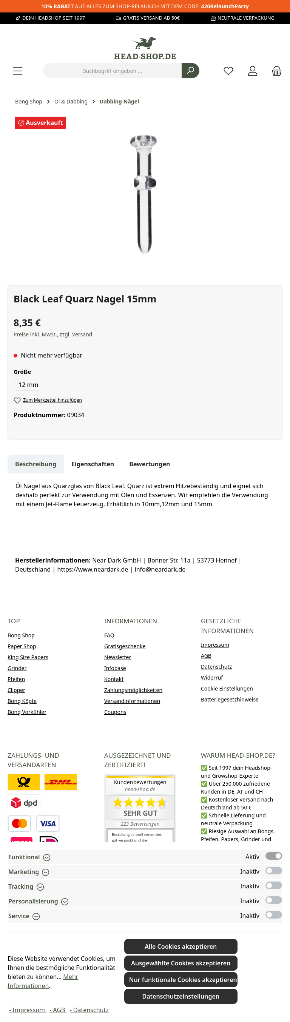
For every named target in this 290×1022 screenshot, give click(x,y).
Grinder (17, 668)
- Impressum (27, 1010)
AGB (206, 655)
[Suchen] (190, 70)
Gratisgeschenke (124, 646)
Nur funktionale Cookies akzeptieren (183, 980)
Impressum (215, 644)
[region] (145, 194)
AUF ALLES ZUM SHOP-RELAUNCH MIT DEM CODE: (144, 6)
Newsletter (117, 657)
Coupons (115, 711)
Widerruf (212, 677)
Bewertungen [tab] (149, 464)
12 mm (28, 385)
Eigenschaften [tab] (92, 464)
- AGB (57, 1010)
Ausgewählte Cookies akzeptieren (180, 963)
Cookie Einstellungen (227, 688)
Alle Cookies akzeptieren (181, 946)
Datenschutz (216, 666)
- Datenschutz (89, 1010)
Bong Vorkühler (27, 711)
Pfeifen (16, 679)
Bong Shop (21, 635)
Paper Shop (22, 646)
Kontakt (113, 679)
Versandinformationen (132, 700)
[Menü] (18, 71)
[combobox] (112, 70)
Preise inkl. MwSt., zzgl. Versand (53, 334)
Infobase (115, 668)
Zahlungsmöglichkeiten (133, 690)
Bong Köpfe (22, 700)
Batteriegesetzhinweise (230, 699)
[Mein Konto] (252, 71)
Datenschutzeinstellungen (180, 996)
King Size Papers (28, 657)
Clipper (16, 690)
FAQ (109, 635)
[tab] (36, 464)
